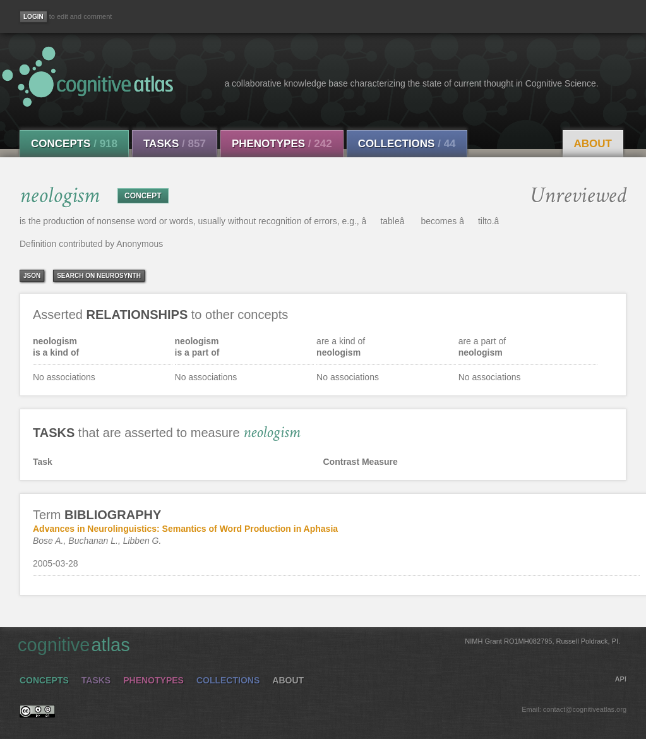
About (593, 144)
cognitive (319, 644)
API (620, 679)
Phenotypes (282, 144)
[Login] (33, 17)
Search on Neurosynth (99, 275)
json (31, 275)
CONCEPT (143, 195)
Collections (407, 144)
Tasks (174, 144)
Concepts (74, 144)
